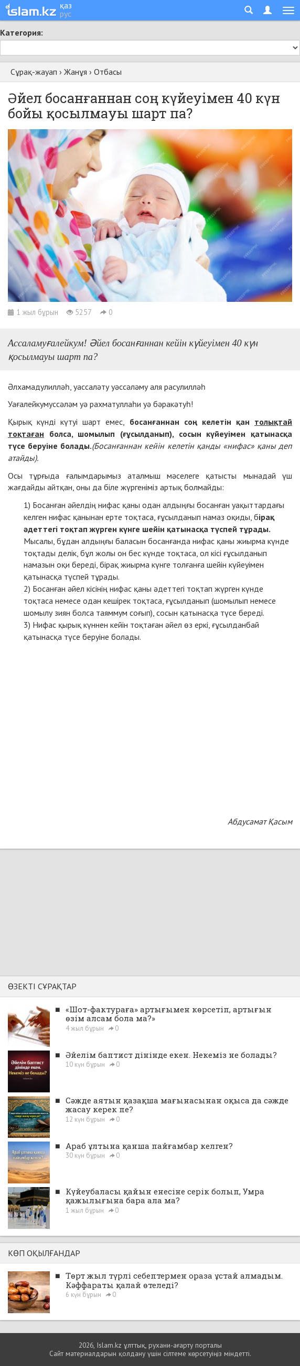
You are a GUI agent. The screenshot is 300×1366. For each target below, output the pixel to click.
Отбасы (108, 71)
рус (65, 13)
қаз (66, 5)
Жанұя (75, 71)
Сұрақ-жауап (33, 71)
